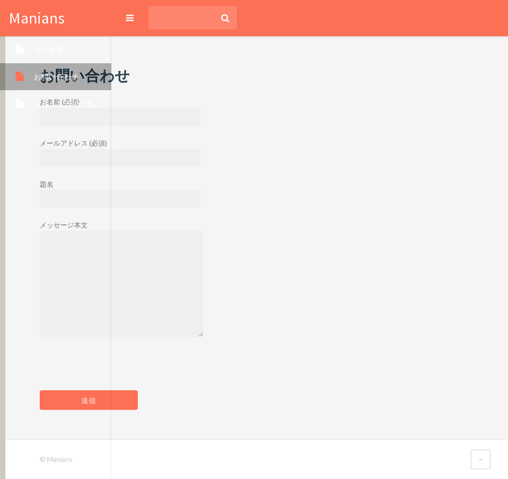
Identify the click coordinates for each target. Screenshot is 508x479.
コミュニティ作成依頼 (70, 103)
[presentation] (220, 371)
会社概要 (48, 49)
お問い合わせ (56, 76)
